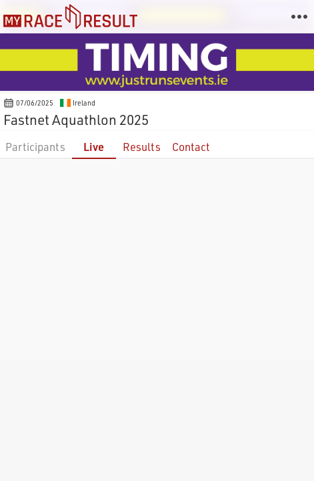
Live (93, 147)
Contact (191, 147)
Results (142, 147)
